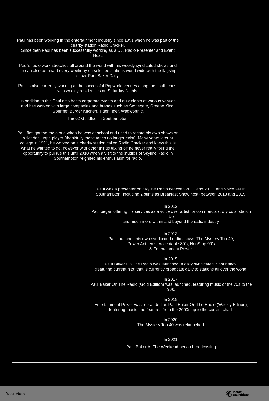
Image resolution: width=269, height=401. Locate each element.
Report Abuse (15, 393)
